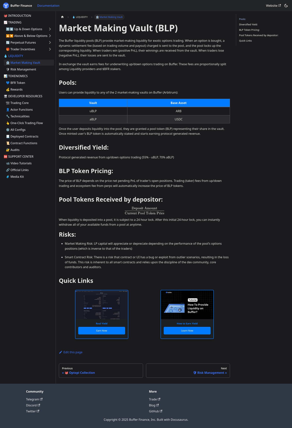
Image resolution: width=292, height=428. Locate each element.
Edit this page (70, 352)
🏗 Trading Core (17, 103)
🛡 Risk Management (21, 69)
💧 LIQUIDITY (13, 56)
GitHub (155, 411)
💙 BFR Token (15, 83)
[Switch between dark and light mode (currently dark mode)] (286, 6)
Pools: (242, 19)
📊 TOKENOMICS (16, 76)
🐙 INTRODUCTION (17, 16)
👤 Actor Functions (19, 110)
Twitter (32, 411)
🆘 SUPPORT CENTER (19, 156)
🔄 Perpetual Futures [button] (21, 42)
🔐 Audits (13, 150)
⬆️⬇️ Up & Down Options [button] (24, 29)
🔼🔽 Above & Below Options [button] (26, 36)
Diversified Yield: (248, 24)
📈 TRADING (12, 22)
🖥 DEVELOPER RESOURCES (23, 96)
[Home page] (62, 17)
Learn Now (187, 330)
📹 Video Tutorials (19, 163)
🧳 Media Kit (15, 177)
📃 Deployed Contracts (22, 136)
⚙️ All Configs (16, 130)
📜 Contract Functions (21, 143)
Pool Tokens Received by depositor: (258, 35)
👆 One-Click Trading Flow (24, 123)
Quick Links (245, 40)
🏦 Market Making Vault (23, 63)
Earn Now (101, 330)
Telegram (34, 399)
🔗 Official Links (17, 170)
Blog (154, 405)
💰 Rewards (14, 89)
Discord (33, 405)
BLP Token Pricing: (249, 29)
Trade (154, 399)
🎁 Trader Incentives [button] (20, 49)
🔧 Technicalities (18, 116)
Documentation (48, 6)
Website (273, 6)
